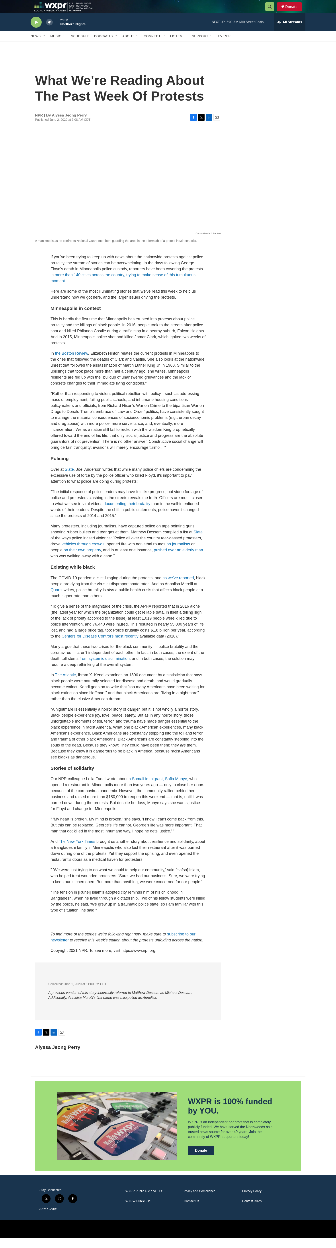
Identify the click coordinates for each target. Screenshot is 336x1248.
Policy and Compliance (199, 1201)
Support (200, 46)
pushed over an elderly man (178, 560)
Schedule (80, 46)
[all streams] (289, 32)
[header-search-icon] (271, 11)
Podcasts (103, 46)
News (36, 46)
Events (225, 46)
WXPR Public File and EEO (144, 1201)
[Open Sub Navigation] (44, 46)
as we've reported (178, 588)
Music (55, 46)
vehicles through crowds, (83, 554)
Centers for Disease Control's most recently (100, 646)
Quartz (57, 600)
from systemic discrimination (105, 668)
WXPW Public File (138, 1211)
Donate (294, 11)
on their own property (82, 560)
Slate (69, 479)
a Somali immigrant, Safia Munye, (157, 789)
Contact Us (191, 1211)
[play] (36, 32)
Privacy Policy (252, 1201)
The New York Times (77, 851)
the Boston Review (71, 363)
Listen (176, 46)
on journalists (178, 554)
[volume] (49, 32)
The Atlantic (65, 685)
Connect (152, 46)
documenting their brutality (127, 513)
